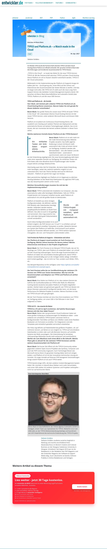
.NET (41, 18)
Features (59, 3)
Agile (73, 18)
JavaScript (29, 18)
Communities (71, 3)
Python (62, 18)
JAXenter (15, 18)
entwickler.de (12, 3)
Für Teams (28, 3)
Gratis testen (82, 487)
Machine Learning (88, 18)
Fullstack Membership (44, 3)
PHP (51, 18)
